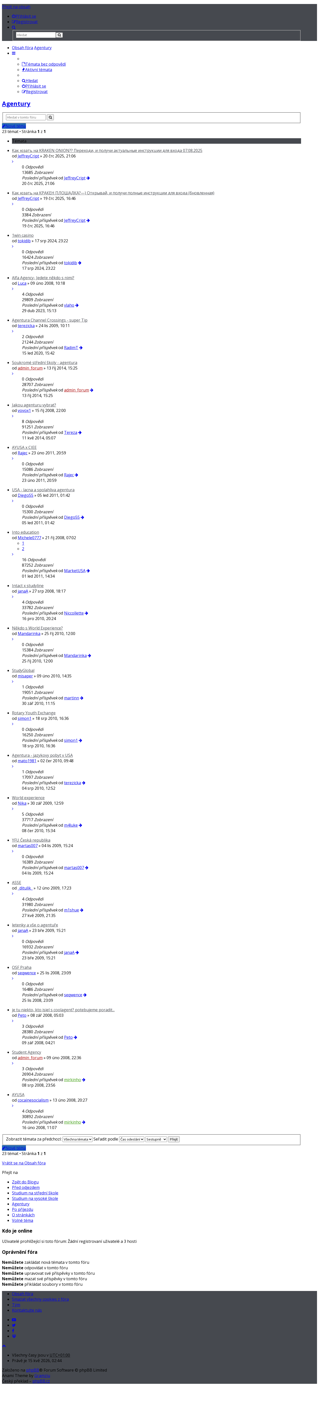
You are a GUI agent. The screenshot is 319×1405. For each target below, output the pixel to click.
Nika (22, 803)
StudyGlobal (23, 670)
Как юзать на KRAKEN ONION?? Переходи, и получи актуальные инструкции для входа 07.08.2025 (107, 150)
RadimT (71, 347)
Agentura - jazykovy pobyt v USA (42, 755)
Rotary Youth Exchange (34, 713)
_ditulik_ (25, 888)
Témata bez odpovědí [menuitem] (44, 64)
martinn (71, 698)
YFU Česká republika (31, 840)
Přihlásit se (34, 86)
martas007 (28, 845)
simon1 (24, 718)
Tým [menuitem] (16, 1304)
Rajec (22, 453)
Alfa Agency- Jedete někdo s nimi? (43, 277)
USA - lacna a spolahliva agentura (43, 490)
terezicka (26, 325)
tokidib (24, 241)
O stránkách (23, 1215)
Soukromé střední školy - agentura (44, 362)
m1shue (71, 910)
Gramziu (42, 1375)
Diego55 (25, 495)
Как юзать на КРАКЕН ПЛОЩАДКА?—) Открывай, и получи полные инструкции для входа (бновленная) (113, 193)
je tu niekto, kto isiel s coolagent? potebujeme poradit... (63, 1010)
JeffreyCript (28, 156)
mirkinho (72, 1079)
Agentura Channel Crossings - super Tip (49, 320)
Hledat (30, 80)
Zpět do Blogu (25, 1182)
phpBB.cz (41, 1381)
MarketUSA (74, 570)
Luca (22, 283)
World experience (28, 797)
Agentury (43, 47)
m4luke (71, 825)
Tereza (70, 432)
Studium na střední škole (35, 1193)
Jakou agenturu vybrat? (34, 405)
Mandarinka (29, 633)
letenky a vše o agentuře (35, 925)
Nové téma (14, 126)
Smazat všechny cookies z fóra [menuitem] (40, 1299)
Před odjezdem (26, 1187)
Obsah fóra (22, 47)
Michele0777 (29, 537)
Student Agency (26, 1052)
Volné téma (22, 1220)
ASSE (16, 882)
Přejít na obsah (16, 6)
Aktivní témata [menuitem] (37, 69)
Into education (25, 532)
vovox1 (24, 410)
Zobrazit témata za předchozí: (49, 1139)
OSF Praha (21, 967)
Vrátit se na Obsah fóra (24, 1163)
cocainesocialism (33, 1100)
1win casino (23, 235)
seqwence (27, 973)
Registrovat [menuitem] (35, 91)
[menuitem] (24, 16)
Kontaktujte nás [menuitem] (27, 1310)
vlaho (69, 305)
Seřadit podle (118, 1139)
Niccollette (74, 613)
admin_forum (30, 368)
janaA (23, 591)
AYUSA (18, 1094)
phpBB (32, 1370)
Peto (22, 1015)
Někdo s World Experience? (37, 628)
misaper (25, 676)
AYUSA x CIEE (24, 447)
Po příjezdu (22, 1209)
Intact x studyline (28, 585)
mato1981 (27, 761)
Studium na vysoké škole (35, 1198)
